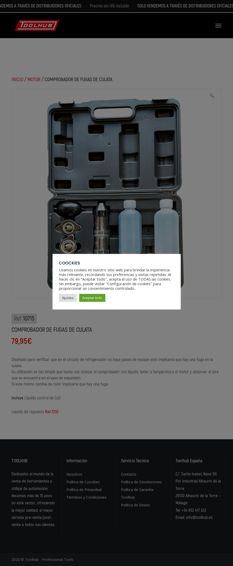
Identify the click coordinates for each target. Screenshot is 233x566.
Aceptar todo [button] (92, 297)
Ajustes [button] (68, 297)
